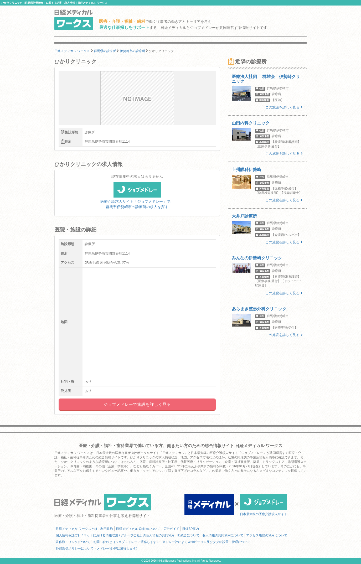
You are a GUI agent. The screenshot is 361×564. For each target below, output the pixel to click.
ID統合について (188, 535)
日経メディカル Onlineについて (138, 529)
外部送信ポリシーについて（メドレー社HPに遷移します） (97, 548)
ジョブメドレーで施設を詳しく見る (137, 404)
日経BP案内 (190, 529)
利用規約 (106, 529)
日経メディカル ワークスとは (76, 529)
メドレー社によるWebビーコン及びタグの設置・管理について (206, 542)
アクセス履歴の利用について (266, 535)
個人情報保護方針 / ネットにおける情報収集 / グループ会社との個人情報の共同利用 (115, 535)
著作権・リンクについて (73, 542)
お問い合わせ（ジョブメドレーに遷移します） (126, 542)
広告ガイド (171, 529)
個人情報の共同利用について (222, 535)
